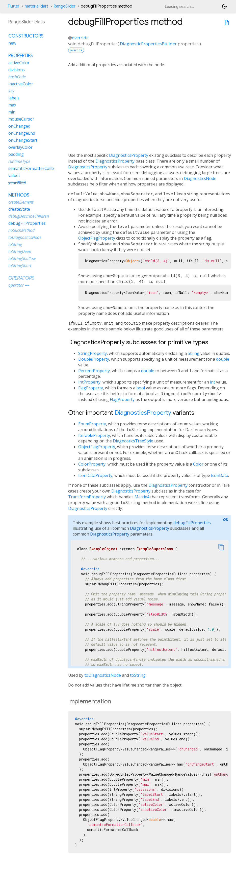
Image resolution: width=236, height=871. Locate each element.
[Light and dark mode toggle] (224, 6)
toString (138, 675)
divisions (16, 69)
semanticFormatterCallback (34, 168)
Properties (20, 55)
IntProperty (89, 382)
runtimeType (19, 161)
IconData (219, 475)
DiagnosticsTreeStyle (133, 441)
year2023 (17, 182)
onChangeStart (22, 140)
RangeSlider (64, 6)
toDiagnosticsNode (102, 675)
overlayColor (20, 147)
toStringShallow (22, 258)
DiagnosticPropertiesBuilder (148, 44)
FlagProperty (90, 388)
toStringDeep (19, 251)
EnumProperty (92, 424)
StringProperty (92, 353)
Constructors (25, 36)
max (12, 105)
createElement (20, 202)
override (80, 38)
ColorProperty (92, 464)
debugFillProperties (192, 522)
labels (13, 98)
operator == (18, 285)
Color (198, 464)
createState (19, 209)
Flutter (13, 6)
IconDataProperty (95, 475)
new (12, 43)
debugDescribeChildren (28, 216)
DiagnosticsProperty (128, 155)
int (212, 382)
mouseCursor (21, 119)
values (14, 175)
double (222, 359)
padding (16, 154)
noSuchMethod (21, 230)
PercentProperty (94, 370)
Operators (21, 278)
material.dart (36, 6)
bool (140, 388)
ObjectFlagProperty (96, 238)
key (11, 91)
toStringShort (19, 265)
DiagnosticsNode (200, 178)
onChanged (19, 126)
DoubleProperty (93, 359)
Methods (18, 195)
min (11, 112)
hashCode (17, 77)
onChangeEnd (21, 133)
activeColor (19, 62)
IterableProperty (94, 435)
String (193, 353)
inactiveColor (20, 84)
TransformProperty (87, 497)
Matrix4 (142, 497)
